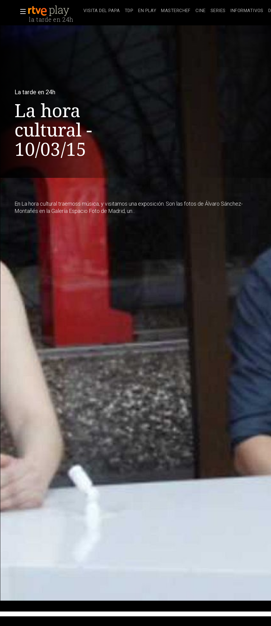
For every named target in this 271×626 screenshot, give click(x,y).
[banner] (54, 11)
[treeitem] (101, 11)
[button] (21, 11)
